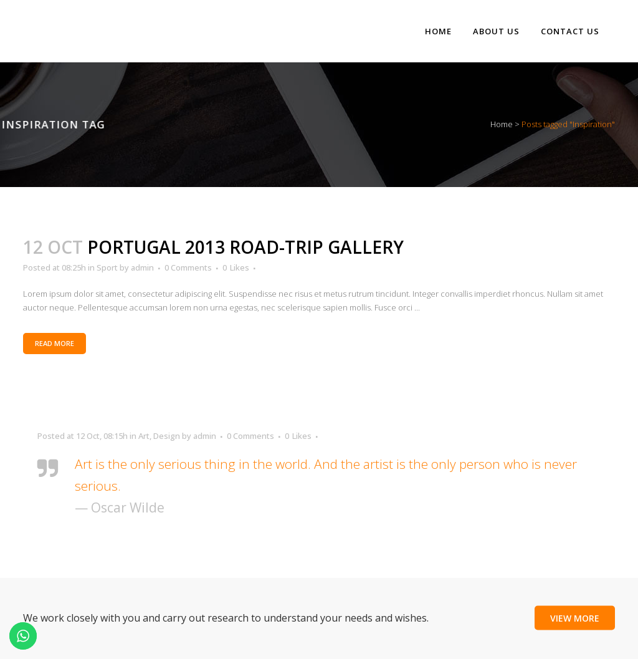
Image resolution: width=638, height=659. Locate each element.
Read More (54, 343)
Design (166, 435)
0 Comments (188, 267)
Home (501, 124)
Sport (107, 267)
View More (574, 617)
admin (142, 267)
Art (144, 435)
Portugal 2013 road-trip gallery (245, 247)
